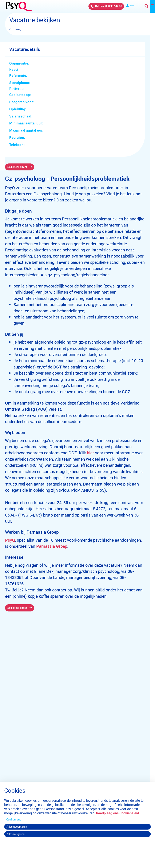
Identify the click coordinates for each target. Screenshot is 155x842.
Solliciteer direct (17, 167)
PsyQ (10, 540)
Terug (17, 29)
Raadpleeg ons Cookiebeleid (117, 813)
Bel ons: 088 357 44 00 (96, 6)
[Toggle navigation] (149, 6)
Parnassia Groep (51, 546)
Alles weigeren (15, 834)
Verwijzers (126, 6)
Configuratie (13, 819)
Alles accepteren (17, 827)
